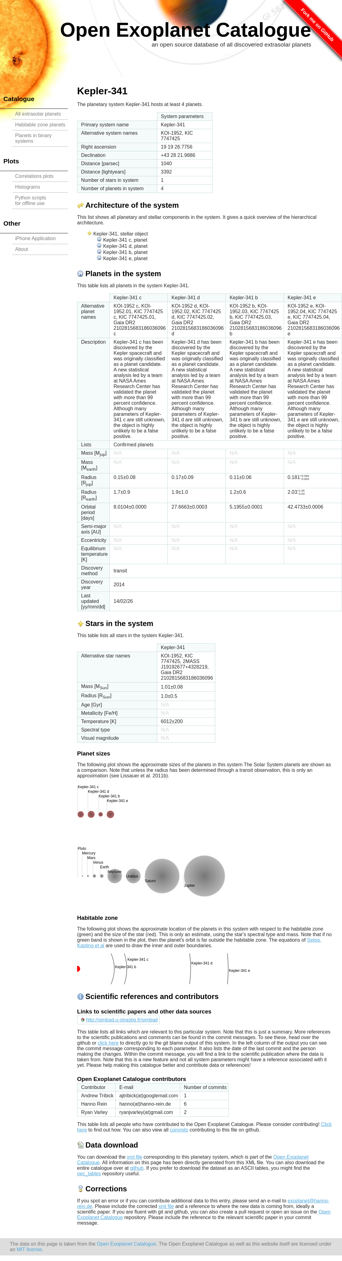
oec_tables (89, 1173)
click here (108, 1043)
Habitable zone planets (40, 124)
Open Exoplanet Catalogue (185, 30)
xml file (134, 1157)
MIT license (29, 1249)
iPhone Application (35, 238)
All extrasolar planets (38, 114)
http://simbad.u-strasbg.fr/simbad (122, 1019)
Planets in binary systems (33, 138)
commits (179, 1129)
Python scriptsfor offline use (30, 200)
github (137, 1168)
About (21, 249)
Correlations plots (34, 176)
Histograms (27, 187)
